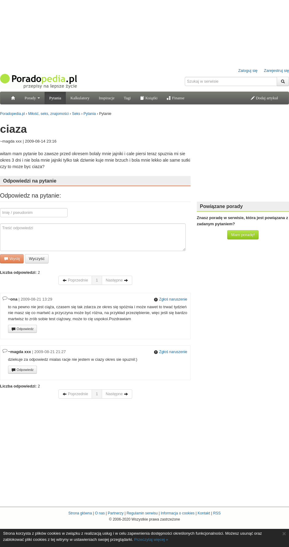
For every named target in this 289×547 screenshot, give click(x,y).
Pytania (55, 98)
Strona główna (80, 513)
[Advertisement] (243, 158)
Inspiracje (106, 98)
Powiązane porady (221, 206)
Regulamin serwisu (142, 513)
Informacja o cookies (178, 513)
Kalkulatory (79, 98)
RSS (217, 513)
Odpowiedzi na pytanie (29, 180)
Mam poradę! (243, 234)
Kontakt (204, 513)
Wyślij (12, 258)
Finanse (175, 98)
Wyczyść (37, 258)
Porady (32, 98)
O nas (100, 513)
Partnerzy (115, 513)
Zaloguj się (248, 70)
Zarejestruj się (276, 70)
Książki (148, 98)
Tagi (127, 98)
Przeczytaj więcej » (151, 539)
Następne (117, 280)
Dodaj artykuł (264, 98)
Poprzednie (75, 280)
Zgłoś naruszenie (170, 299)
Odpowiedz (22, 329)
